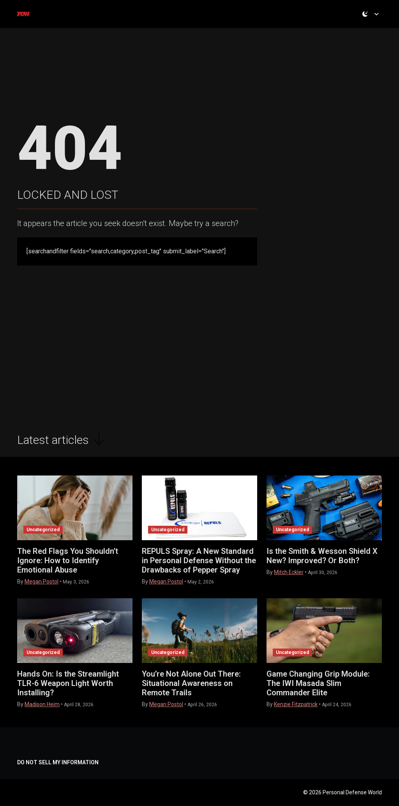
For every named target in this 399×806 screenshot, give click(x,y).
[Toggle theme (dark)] (372, 21)
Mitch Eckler (289, 572)
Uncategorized (43, 529)
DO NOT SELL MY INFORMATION (58, 762)
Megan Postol (41, 581)
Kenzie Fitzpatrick (296, 704)
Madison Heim (42, 704)
